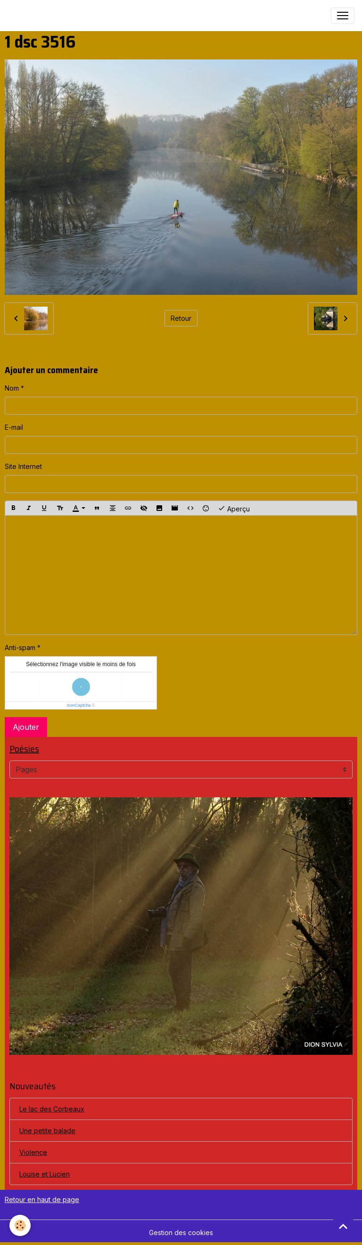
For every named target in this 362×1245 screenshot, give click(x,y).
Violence (33, 1152)
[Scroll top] (343, 1226)
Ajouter (26, 727)
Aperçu (234, 508)
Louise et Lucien (44, 1174)
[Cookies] (20, 1225)
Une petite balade (47, 1131)
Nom (12, 388)
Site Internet (23, 466)
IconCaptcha (79, 705)
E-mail (14, 427)
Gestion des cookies (181, 1232)
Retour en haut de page (42, 1199)
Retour (181, 318)
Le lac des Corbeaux (51, 1109)
